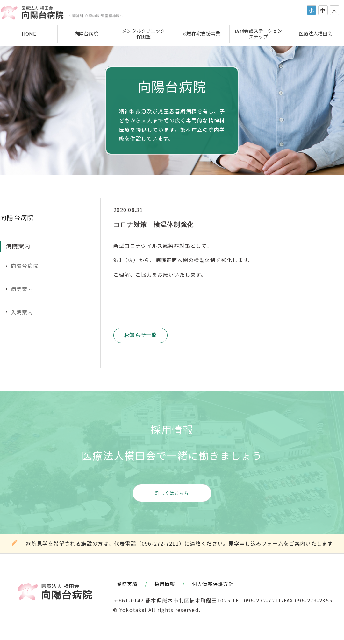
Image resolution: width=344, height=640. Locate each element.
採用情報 (164, 583)
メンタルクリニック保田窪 (143, 33)
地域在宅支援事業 (201, 33)
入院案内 (22, 312)
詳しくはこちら (172, 493)
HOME (29, 33)
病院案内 (22, 289)
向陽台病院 (86, 33)
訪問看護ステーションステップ (258, 33)
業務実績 (127, 583)
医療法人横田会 (315, 33)
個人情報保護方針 (212, 583)
